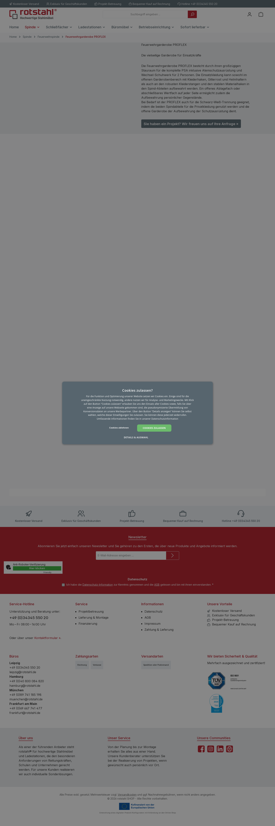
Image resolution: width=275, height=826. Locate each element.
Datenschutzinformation (164, 418)
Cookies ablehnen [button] (119, 427)
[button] (137, 437)
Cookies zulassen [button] (154, 428)
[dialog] (137, 413)
